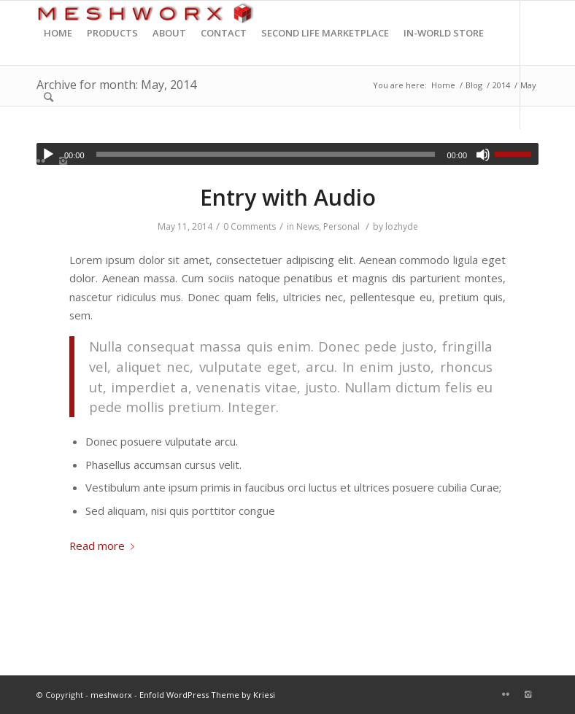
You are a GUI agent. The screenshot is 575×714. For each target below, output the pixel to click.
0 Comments (249, 226)
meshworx (111, 694)
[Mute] (483, 154)
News (307, 226)
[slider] (266, 154)
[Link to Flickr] (41, 160)
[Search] (48, 97)
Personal (341, 226)
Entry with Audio (288, 197)
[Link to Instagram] (63, 160)
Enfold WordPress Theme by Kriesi (207, 694)
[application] (287, 154)
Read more (104, 545)
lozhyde (401, 226)
